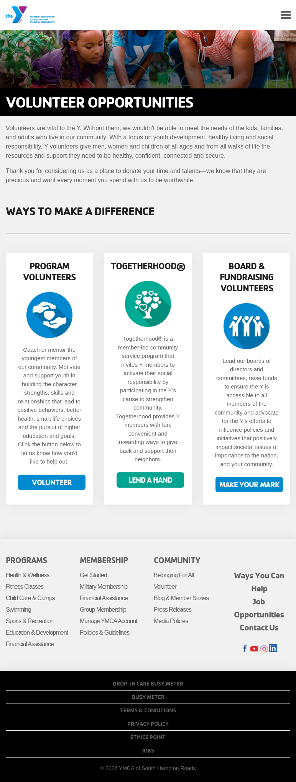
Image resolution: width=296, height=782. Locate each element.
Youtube (254, 649)
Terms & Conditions (148, 710)
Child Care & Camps (30, 598)
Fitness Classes (24, 586)
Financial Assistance (30, 644)
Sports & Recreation (29, 621)
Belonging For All (174, 575)
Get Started (93, 575)
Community (177, 560)
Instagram (264, 649)
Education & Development (37, 632)
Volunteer (52, 482)
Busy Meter (148, 697)
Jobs (148, 750)
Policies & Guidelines (104, 632)
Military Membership (103, 586)
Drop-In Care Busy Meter (148, 683)
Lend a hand (150, 480)
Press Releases (172, 609)
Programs (26, 560)
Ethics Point (148, 737)
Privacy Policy (148, 723)
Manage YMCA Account (108, 621)
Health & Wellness (27, 575)
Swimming (18, 609)
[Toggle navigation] (285, 15)
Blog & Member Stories (181, 598)
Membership (104, 560)
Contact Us (259, 627)
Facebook (245, 649)
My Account (267, 15)
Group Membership (103, 609)
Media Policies (171, 621)
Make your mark (249, 484)
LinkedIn (273, 649)
